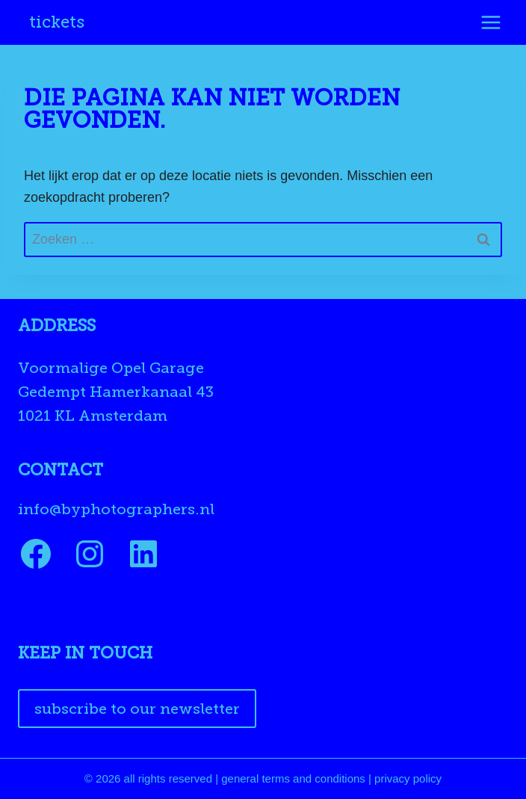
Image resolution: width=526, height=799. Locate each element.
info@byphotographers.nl (116, 509)
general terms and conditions (293, 778)
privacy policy (408, 778)
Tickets (56, 22)
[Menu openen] (490, 22)
